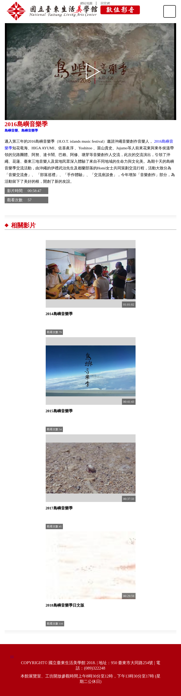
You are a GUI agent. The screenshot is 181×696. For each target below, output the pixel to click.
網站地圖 (86, 3)
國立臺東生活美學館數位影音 (73, 11)
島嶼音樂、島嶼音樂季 (21, 130)
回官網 (105, 3)
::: (12, 656)
